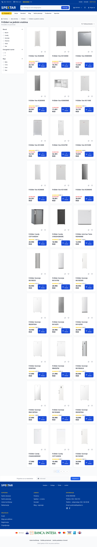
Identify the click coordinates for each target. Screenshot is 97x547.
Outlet (80, 2)
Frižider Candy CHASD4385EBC (58, 235)
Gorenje (7, 38)
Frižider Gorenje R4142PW (82, 323)
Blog (29, 13)
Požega (53, 485)
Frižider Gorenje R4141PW (58, 279)
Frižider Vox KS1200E (36, 145)
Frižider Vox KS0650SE (84, 56)
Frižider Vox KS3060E (36, 190)
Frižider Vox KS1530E (83, 145)
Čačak (59, 485)
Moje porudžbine (6, 519)
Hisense (7, 41)
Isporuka (56, 13)
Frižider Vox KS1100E (83, 100)
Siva (6, 70)
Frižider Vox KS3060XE (84, 190)
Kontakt (86, 2)
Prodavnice (48, 13)
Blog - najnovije (39, 505)
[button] (84, 7)
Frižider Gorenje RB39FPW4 (35, 323)
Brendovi (23, 13)
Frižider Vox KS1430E (60, 190)
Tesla (6, 43)
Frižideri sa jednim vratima (36, 19)
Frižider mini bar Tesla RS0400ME (84, 235)
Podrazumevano (88, 24)
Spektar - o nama (39, 499)
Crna (6, 65)
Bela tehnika (14, 19)
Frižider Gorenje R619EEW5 (82, 279)
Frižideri (23, 19)
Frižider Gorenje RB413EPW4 (35, 411)
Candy (6, 35)
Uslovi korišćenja (6, 502)
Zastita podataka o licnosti (60, 540)
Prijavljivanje (5, 525)
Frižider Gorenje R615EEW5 (82, 455)
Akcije (16, 13)
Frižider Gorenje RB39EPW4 (82, 411)
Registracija (5, 522)
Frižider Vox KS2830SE (37, 100)
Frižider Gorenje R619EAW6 (58, 411)
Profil (3, 516)
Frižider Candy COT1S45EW (57, 455)
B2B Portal (93, 2)
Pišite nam (17, 2)
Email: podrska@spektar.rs (74, 505)
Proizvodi (6, 13)
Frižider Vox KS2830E (36, 56)
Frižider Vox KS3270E (60, 145)
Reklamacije (5, 505)
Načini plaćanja (38, 13)
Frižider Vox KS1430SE (60, 56)
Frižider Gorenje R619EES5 (35, 279)
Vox (6, 46)
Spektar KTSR (44, 543)
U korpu (42, 65)
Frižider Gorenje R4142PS (58, 323)
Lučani (66, 485)
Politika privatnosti (45, 540)
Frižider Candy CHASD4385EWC (35, 455)
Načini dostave (6, 496)
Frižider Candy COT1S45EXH (34, 235)
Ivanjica (45, 485)
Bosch (6, 32)
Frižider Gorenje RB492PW (58, 367)
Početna (4, 19)
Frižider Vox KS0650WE (60, 100)
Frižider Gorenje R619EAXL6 (82, 367)
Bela (6, 62)
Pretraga (65, 7)
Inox (6, 67)
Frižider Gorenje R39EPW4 (35, 367)
